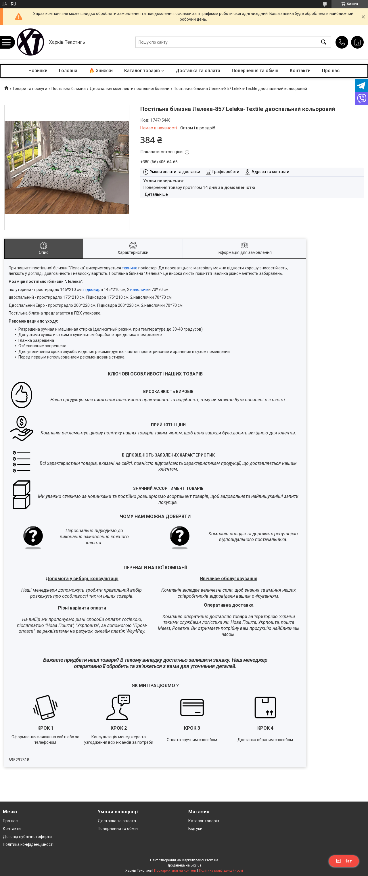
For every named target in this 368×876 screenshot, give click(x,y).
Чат (344, 861)
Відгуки (195, 828)
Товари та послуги (29, 88)
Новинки (37, 70)
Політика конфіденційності (28, 844)
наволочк (138, 289)
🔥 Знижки (101, 70)
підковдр (92, 289)
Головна (68, 70)
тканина (129, 268)
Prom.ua (211, 860)
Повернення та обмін (255, 70)
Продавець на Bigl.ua (184, 865)
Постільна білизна (68, 88)
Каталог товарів (142, 70)
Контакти (300, 70)
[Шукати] (324, 42)
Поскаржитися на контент (175, 871)
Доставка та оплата (198, 70)
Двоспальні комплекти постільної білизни (129, 88)
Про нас (331, 70)
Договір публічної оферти (27, 836)
